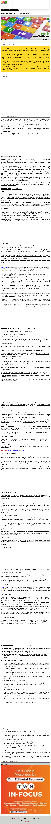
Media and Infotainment (13, 9)
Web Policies (27, 821)
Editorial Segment (9, 761)
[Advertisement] (25, 145)
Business (4, 9)
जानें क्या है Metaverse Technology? (16, 450)
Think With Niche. (18, 818)
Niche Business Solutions (28, 820)
